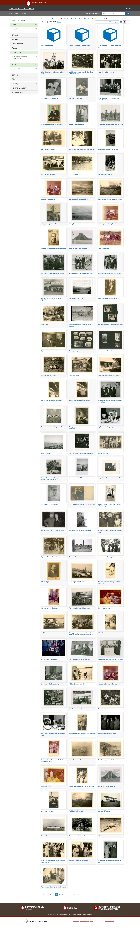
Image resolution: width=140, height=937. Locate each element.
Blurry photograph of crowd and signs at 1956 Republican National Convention (82, 634)
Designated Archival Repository (68, 914)
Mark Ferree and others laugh (107, 734)
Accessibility (76, 921)
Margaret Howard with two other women (81, 150)
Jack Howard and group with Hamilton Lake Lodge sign (81, 73)
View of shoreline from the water (79, 760)
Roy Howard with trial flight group (79, 608)
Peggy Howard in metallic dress (107, 298)
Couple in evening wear (105, 174)
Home (10, 14)
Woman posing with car (76, 582)
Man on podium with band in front (51, 401)
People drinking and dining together (109, 684)
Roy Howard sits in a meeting (50, 684)
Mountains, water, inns (76, 298)
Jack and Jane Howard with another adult (82, 786)
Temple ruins (73, 557)
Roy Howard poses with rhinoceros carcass (80, 325)
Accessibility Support (53, 914)
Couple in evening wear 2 (77, 836)
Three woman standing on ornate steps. (53, 887)
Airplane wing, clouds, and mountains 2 (110, 199)
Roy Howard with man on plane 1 (79, 659)
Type (14, 25)
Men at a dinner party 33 (76, 125)
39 (78, 895)
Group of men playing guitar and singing (110, 557)
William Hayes (45, 582)
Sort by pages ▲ (101, 22)
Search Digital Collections (93, 14)
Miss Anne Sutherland (76, 98)
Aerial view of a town (47, 709)
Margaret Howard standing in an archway (53, 249)
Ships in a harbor (46, 453)
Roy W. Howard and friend (49, 659)
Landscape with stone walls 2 (78, 199)
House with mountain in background (109, 376)
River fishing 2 (73, 174)
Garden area (44, 325)
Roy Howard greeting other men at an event (109, 861)
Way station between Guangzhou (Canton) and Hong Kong (51, 479)
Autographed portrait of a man (50, 224)
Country (15, 84)
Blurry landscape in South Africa (79, 224)
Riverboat (44, 836)
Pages (14, 48)
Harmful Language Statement (84, 914)
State (14, 65)
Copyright (90, 921)
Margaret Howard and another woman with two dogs (109, 505)
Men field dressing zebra (48, 376)
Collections (16, 53)
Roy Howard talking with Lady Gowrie (52, 274)
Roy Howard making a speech (107, 427)
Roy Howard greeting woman (50, 98)
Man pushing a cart (47, 46)
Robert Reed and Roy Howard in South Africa (53, 73)
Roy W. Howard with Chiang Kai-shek (52, 531)
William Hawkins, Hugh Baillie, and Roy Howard (110, 531)
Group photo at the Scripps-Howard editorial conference (109, 99)
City (13, 79)
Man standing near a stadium (107, 760)
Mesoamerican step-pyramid (78, 249)
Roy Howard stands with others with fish (110, 125)
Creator (15, 35)
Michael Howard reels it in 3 (77, 684)
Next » (59, 22)
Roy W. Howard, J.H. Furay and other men (109, 46)
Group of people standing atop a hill (52, 427)
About (16, 14)
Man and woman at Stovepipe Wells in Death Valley (109, 582)
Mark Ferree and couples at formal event (81, 453)
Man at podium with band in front (79, 401)
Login (128, 9)
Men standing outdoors (48, 150)
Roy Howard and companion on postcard (82, 504)
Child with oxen (102, 836)
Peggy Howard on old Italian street (80, 531)
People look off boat (75, 709)
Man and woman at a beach (106, 709)
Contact (23, 14)
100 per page (113, 22)
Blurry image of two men (105, 608)
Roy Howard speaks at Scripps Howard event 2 (53, 734)
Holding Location (19, 88)
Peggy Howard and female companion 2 (110, 478)
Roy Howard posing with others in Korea (110, 659)
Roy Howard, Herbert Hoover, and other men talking (110, 401)
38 (75, 895)
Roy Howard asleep (47, 811)
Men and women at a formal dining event (110, 325)
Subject (15, 39)
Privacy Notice (83, 921)
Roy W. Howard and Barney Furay (79, 46)
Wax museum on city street (49, 608)
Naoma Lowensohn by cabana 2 (79, 861)
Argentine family (103, 453)
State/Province (18, 92)
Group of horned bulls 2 (105, 249)
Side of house (102, 633)
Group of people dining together (108, 224)
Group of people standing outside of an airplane (53, 299)
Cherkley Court (74, 376)
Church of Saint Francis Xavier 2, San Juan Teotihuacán (52, 761)
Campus (15, 75)
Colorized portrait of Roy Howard (51, 125)
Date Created (17, 44)
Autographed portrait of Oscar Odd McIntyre (80, 427)
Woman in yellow (46, 786)
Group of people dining (48, 199)
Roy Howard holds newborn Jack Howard (82, 734)
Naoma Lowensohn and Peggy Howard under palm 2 (53, 861)
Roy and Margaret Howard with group (109, 274)
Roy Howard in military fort (49, 504)
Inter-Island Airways (104, 811)
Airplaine (43, 633)
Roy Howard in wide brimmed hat (108, 150)
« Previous (45, 895)
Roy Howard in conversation (49, 351)
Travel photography (75, 351)
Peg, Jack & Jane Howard (49, 557)
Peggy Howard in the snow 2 (106, 72)
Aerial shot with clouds (76, 811)
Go (127, 14)
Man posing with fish (75, 478)
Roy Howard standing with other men (80, 274)
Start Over (126, 19)
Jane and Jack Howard (105, 351)
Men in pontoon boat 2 (48, 174)
